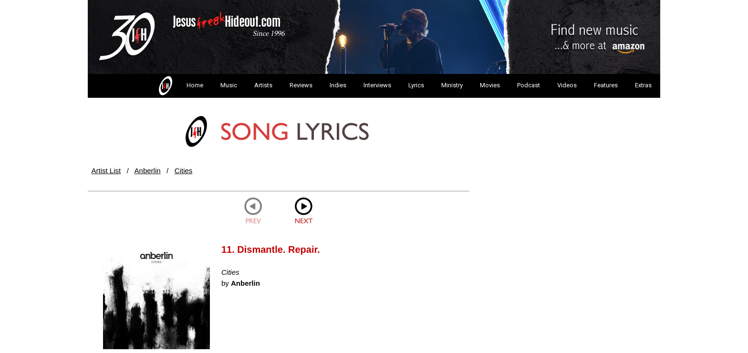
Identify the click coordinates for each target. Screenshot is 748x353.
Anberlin (148, 170)
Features (606, 85)
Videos (567, 85)
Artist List (106, 170)
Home (180, 86)
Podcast (528, 85)
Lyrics (416, 85)
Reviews (301, 85)
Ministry (452, 85)
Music (228, 85)
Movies (490, 85)
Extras (643, 85)
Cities (184, 170)
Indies (338, 85)
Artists (263, 85)
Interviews (377, 85)
